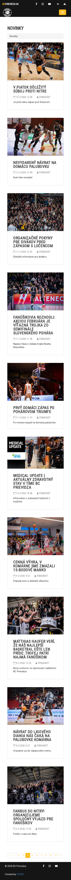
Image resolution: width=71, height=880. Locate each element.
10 (56, 855)
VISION (20, 874)
